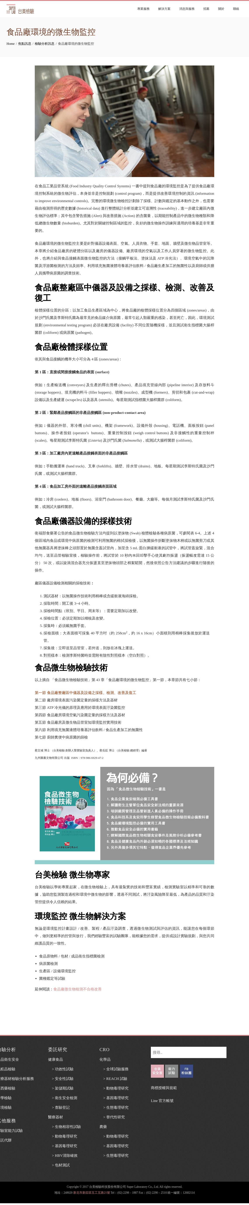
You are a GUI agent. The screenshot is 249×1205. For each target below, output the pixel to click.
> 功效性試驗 (60, 1069)
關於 (221, 8)
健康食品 (55, 1059)
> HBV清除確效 (63, 1155)
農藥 (103, 1127)
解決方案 (164, 8)
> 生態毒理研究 (114, 1107)
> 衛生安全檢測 (62, 1098)
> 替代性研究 (112, 1117)
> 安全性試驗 (60, 1079)
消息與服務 (187, 8)
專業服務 (143, 8)
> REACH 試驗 (113, 1079)
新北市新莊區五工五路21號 (91, 1192)
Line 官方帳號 (162, 1101)
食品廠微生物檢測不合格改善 (77, 989)
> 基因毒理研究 (62, 1146)
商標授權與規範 (164, 1088)
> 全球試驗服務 (114, 1069)
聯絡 (236, 8)
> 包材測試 (59, 1165)
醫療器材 (55, 1117)
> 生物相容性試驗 (64, 1127)
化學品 (105, 1059)
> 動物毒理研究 (62, 1136)
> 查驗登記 (59, 1107)
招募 (206, 8)
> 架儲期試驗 (60, 1088)
